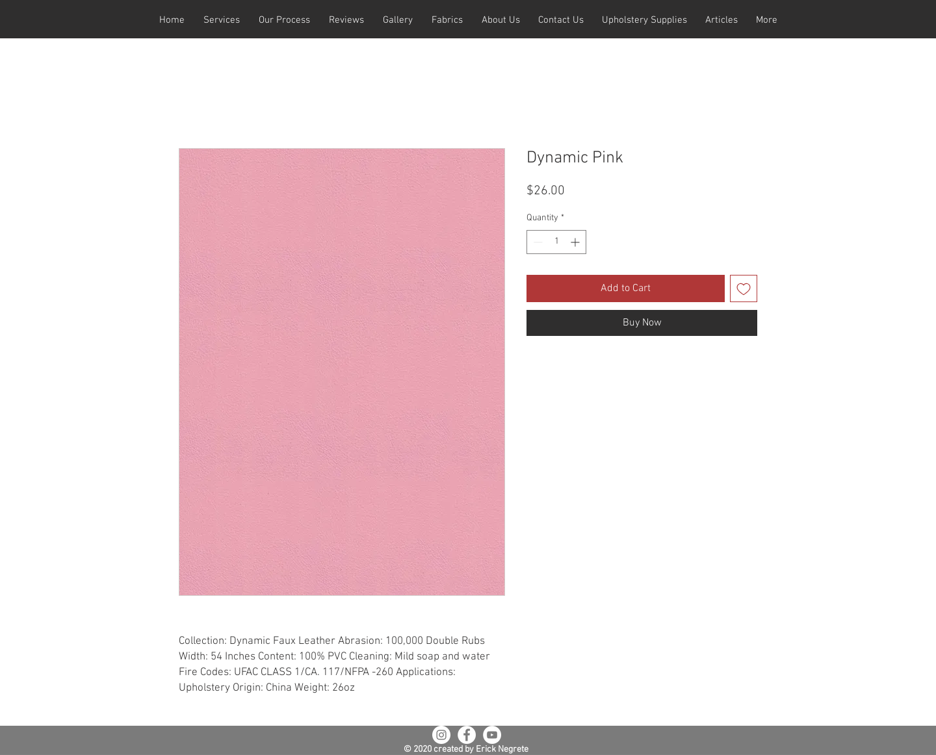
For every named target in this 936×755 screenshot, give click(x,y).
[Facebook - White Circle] (467, 735)
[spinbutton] (556, 242)
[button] (221, 20)
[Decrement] (536, 242)
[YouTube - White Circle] (492, 735)
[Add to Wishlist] (743, 288)
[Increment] (576, 242)
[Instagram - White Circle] (441, 735)
